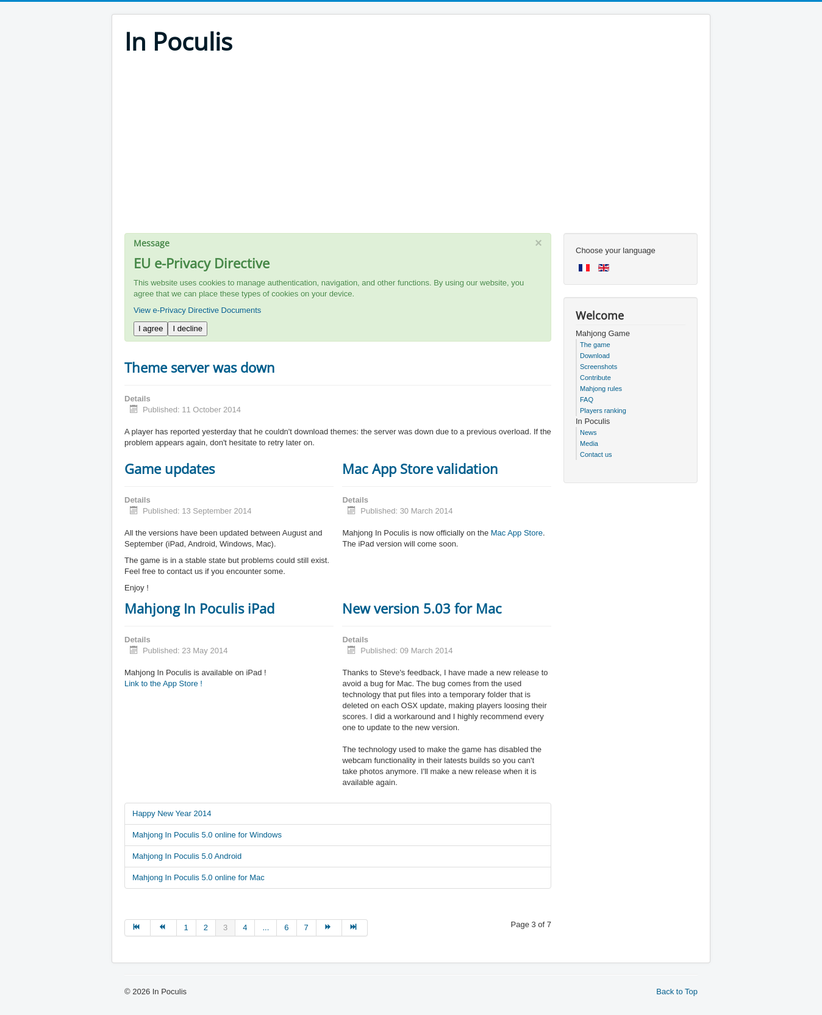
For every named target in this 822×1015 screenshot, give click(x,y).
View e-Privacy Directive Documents (197, 310)
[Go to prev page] (163, 927)
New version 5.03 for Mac (422, 608)
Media (589, 443)
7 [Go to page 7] (306, 927)
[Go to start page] (137, 927)
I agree (150, 328)
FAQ (586, 399)
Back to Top (677, 991)
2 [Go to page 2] (206, 927)
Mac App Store (517, 532)
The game (595, 344)
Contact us (596, 454)
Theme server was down (199, 367)
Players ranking (603, 410)
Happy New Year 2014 (171, 813)
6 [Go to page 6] (286, 927)
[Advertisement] (411, 147)
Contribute (595, 377)
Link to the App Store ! (163, 683)
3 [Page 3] (225, 927)
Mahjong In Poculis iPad (199, 608)
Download (595, 355)
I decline (187, 328)
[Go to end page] (355, 927)
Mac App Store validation (420, 468)
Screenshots (598, 366)
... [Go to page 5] (265, 927)
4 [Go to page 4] (245, 927)
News (588, 432)
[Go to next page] (329, 927)
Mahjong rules (601, 388)
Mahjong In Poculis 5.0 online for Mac (198, 877)
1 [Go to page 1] (186, 927)
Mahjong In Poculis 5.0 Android (186, 856)
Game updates (169, 468)
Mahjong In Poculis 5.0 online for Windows (207, 834)
